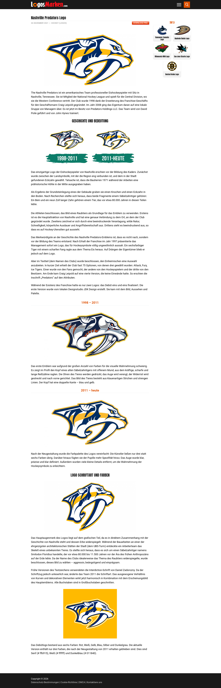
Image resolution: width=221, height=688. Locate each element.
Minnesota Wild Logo (162, 56)
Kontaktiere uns (94, 682)
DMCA (82, 682)
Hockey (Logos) (59, 23)
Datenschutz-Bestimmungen (45, 682)
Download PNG (140, 23)
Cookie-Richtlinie (69, 682)
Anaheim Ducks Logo (182, 38)
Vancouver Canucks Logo (162, 38)
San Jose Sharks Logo (182, 56)
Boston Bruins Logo (172, 74)
